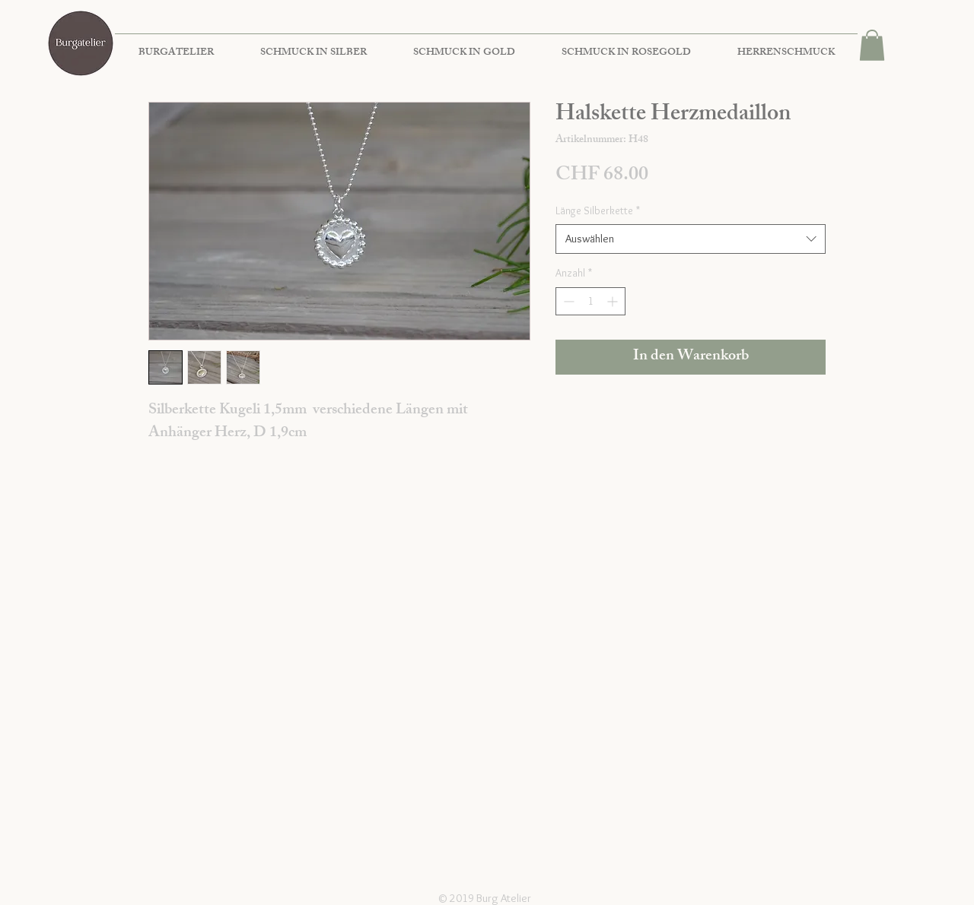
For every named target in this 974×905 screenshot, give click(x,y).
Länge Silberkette (597, 210)
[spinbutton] (590, 301)
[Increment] (613, 301)
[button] (872, 45)
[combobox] (690, 239)
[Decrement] (567, 301)
